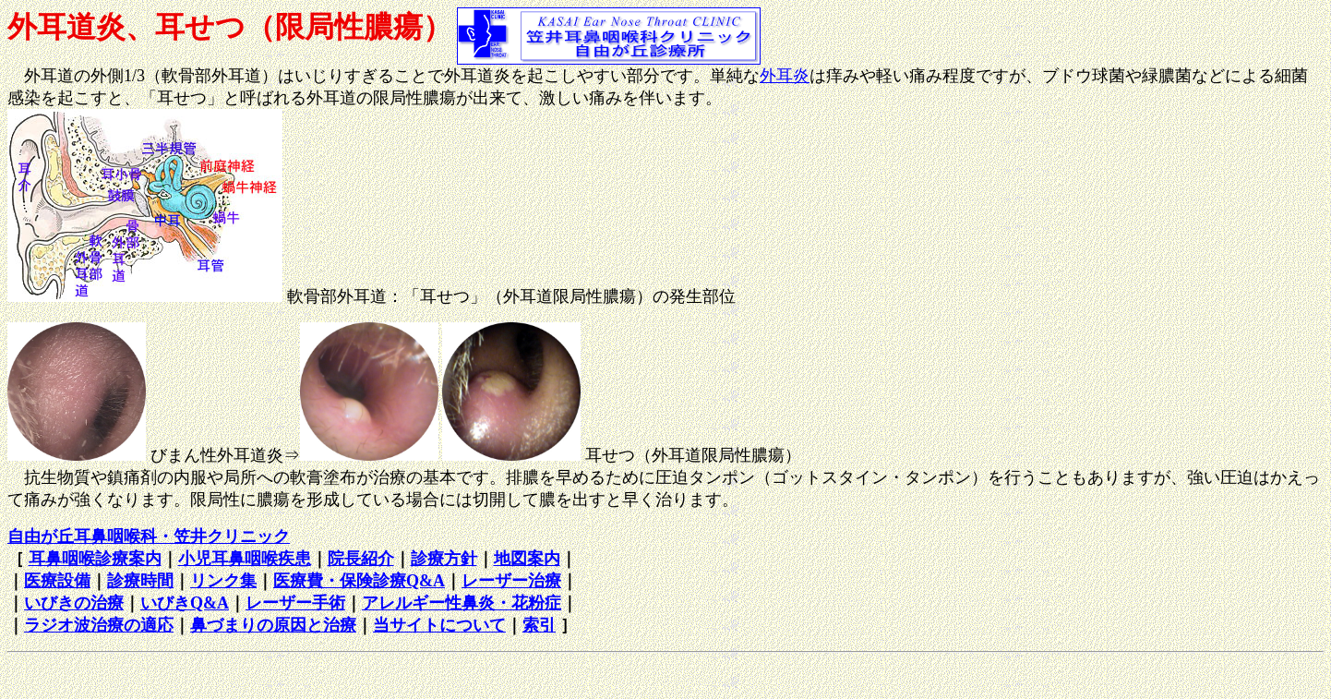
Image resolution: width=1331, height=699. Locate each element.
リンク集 (223, 581)
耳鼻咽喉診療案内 (95, 558)
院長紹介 (361, 558)
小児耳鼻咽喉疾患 (244, 558)
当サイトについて (439, 625)
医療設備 (57, 581)
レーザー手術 (295, 603)
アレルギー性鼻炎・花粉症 (461, 603)
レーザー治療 (511, 581)
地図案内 (527, 558)
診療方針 (444, 558)
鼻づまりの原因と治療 (273, 625)
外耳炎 (784, 75)
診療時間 (140, 581)
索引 (539, 625)
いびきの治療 (74, 603)
